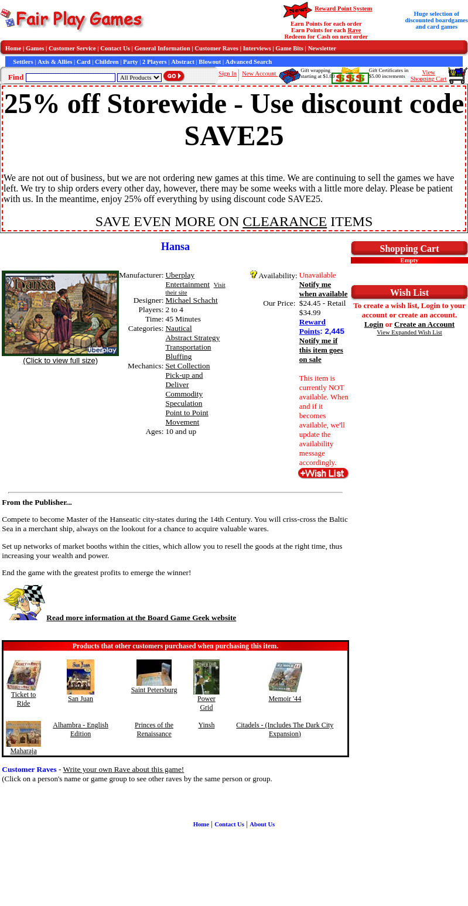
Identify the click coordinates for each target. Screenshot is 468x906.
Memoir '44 (284, 699)
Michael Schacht (191, 300)
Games (35, 48)
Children (107, 62)
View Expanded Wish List (409, 332)
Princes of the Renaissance (154, 729)
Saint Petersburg (154, 690)
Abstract (182, 62)
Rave (354, 30)
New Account (260, 73)
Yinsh (206, 725)
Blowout (210, 62)
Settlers (23, 62)
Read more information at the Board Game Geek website (119, 617)
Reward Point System (343, 8)
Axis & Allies (54, 62)
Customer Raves (216, 48)
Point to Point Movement (186, 417)
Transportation (188, 347)
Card (84, 62)
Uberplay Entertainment (187, 280)
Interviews (257, 48)
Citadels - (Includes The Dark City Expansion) (284, 729)
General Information (162, 48)
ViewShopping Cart (429, 75)
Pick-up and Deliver (184, 380)
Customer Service (72, 48)
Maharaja (23, 751)
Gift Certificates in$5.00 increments (388, 73)
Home (13, 48)
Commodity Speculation (184, 398)
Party (130, 62)
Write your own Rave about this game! (124, 769)
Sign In (227, 73)
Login (374, 324)
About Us (262, 824)
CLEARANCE (284, 221)
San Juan (80, 699)
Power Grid (206, 703)
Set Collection (187, 365)
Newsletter (322, 48)
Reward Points (312, 326)
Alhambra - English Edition (80, 729)
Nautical (178, 328)
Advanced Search (249, 62)
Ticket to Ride (23, 698)
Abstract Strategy (192, 337)
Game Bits (289, 48)
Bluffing (178, 356)
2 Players (154, 62)
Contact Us (115, 48)
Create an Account (424, 324)
